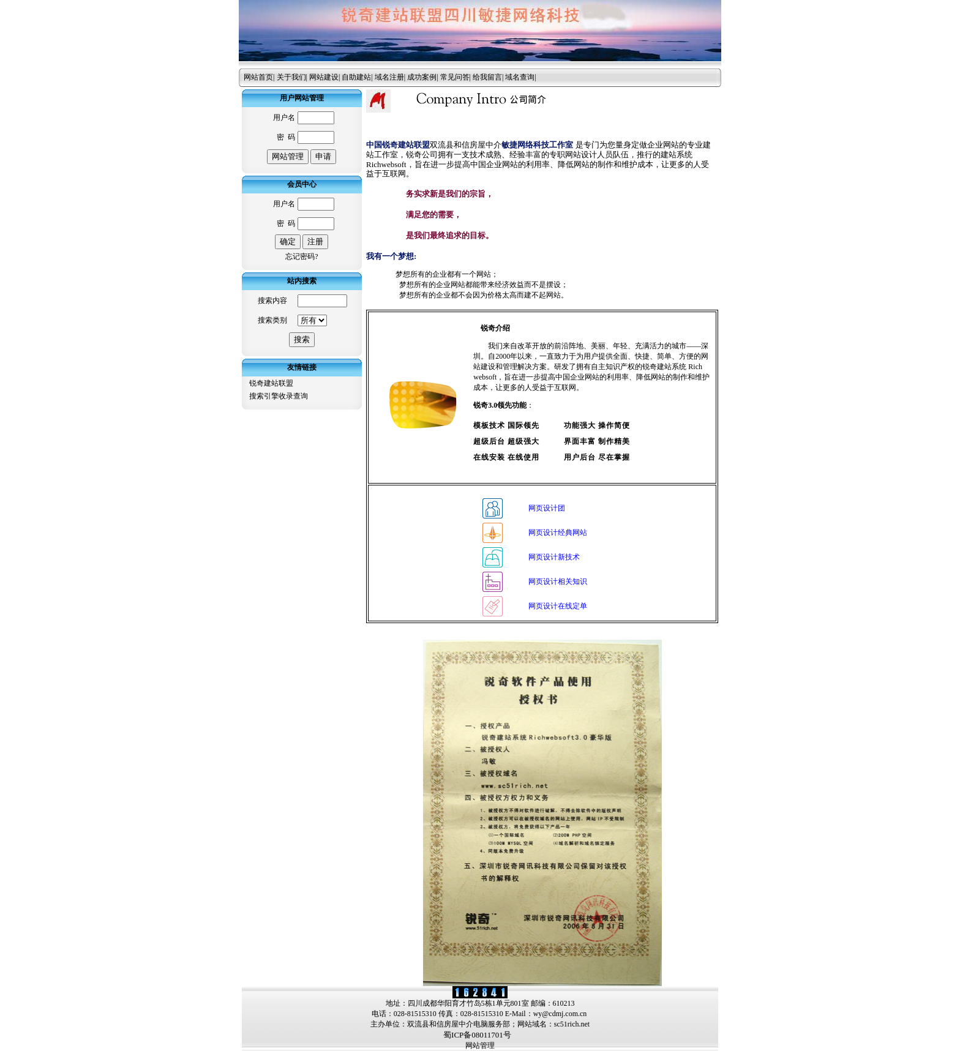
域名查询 (519, 77)
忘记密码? (301, 256)
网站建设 (324, 77)
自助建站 (356, 77)
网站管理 (480, 1045)
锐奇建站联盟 (271, 383)
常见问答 (455, 77)
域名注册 (389, 77)
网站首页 (258, 77)
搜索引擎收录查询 (278, 396)
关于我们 (291, 77)
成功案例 (422, 77)
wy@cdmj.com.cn (560, 1013)
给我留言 (487, 77)
